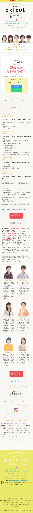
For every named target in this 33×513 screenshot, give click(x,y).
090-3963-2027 (18, 17)
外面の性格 (16, 90)
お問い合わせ (21, 27)
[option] (16, 42)
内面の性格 (16, 86)
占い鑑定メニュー (23, 21)
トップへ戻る (16, 439)
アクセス (13, 27)
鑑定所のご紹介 (21, 25)
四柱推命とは (12, 25)
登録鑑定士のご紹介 (11, 23)
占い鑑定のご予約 (11, 21)
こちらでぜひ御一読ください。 (10, 436)
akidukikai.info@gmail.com (17, 480)
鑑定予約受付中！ (18, 0)
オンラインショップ (24, 23)
